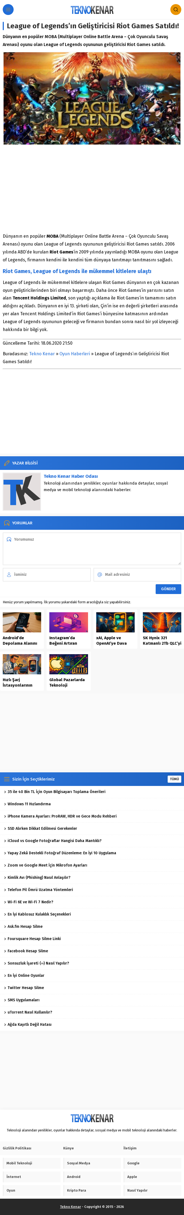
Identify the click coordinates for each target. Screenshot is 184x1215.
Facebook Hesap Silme (26, 951)
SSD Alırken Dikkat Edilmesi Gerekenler (40, 828)
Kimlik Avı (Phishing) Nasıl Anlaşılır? (37, 877)
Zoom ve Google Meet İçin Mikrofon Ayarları (45, 865)
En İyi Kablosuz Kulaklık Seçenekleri (37, 914)
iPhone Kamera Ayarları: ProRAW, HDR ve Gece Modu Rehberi (60, 816)
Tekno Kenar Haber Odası (71, 476)
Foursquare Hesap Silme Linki (32, 939)
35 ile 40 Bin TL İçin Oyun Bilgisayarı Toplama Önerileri (54, 791)
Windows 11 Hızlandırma (27, 804)
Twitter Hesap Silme (24, 988)
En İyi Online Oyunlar (24, 975)
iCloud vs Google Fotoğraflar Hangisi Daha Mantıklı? (52, 840)
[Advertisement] (92, 189)
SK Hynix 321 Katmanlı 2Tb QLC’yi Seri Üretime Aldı (162, 643)
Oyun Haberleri (74, 353)
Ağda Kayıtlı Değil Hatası (28, 1024)
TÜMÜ (174, 779)
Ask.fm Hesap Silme (23, 926)
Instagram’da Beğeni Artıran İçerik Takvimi (63, 643)
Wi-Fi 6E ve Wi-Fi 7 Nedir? (28, 902)
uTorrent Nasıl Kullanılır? (28, 1012)
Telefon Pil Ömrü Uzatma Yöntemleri (38, 889)
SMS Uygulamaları (22, 1000)
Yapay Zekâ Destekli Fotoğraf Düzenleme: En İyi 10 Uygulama (60, 853)
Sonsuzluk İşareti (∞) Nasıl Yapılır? (36, 963)
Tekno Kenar (42, 353)
